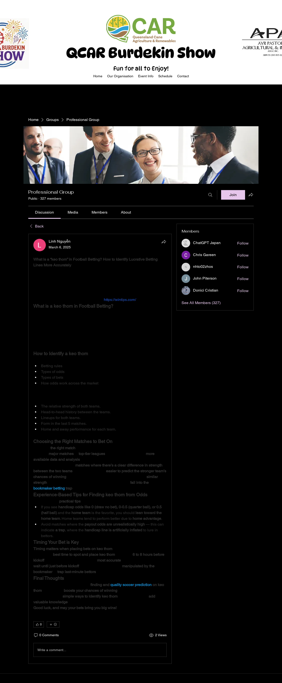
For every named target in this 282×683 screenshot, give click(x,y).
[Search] (210, 195)
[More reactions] (53, 624)
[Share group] (251, 195)
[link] (44, 212)
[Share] (164, 242)
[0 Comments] (46, 635)
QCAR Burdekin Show (141, 52)
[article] (100, 449)
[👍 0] (38, 624)
